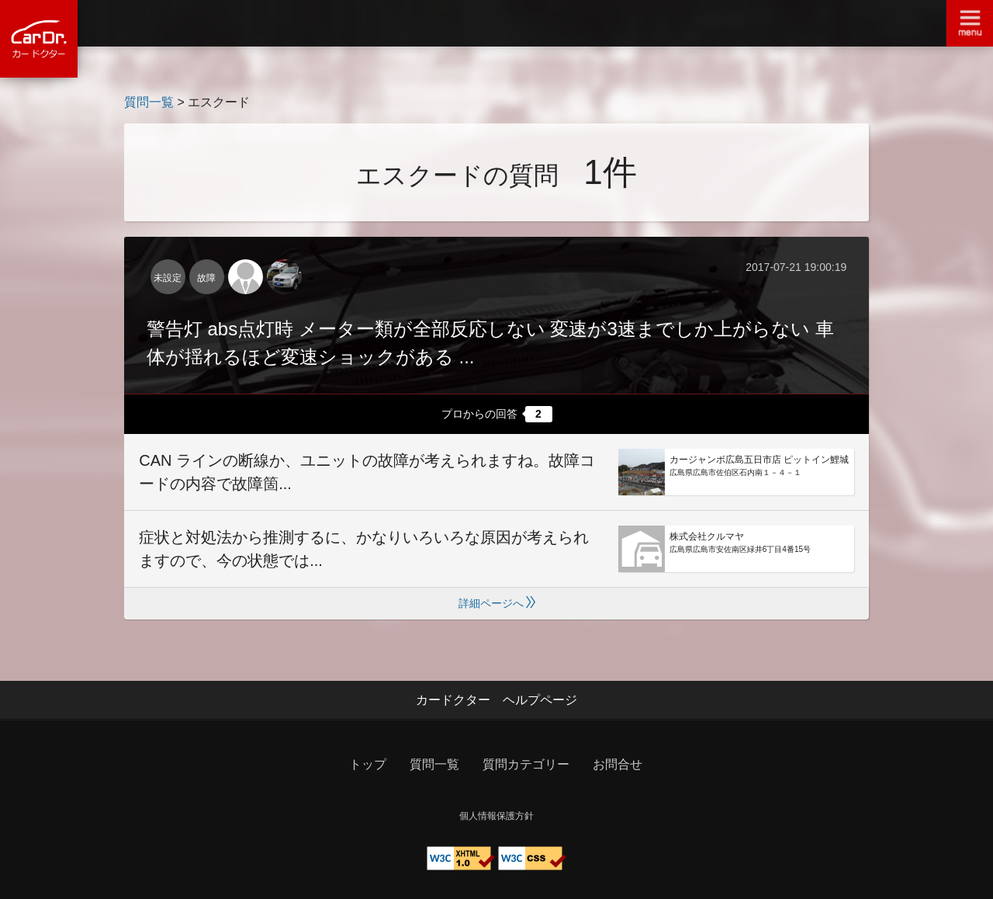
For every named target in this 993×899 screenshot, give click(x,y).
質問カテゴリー (526, 764)
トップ (367, 764)
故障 (206, 277)
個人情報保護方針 (496, 815)
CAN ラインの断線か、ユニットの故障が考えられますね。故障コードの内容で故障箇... (367, 472)
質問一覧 (149, 102)
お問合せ (617, 764)
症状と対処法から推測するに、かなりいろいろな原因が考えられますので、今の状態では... (364, 549)
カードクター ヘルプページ (496, 699)
